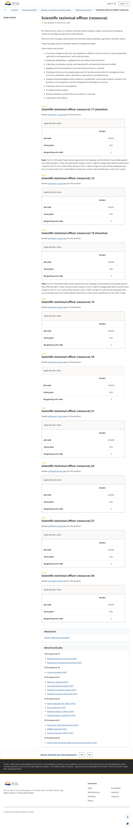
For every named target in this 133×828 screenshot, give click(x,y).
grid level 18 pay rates (57, 362)
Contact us (115, 796)
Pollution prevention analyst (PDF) (61, 690)
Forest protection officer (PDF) (60, 733)
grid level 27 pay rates (57, 526)
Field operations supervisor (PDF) (61, 715)
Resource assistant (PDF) (57, 682)
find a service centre (26, 793)
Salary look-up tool (83, 10)
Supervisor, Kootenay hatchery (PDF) (62, 725)
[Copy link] (127, 823)
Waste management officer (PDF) (61, 703)
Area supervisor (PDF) (56, 707)
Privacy (90, 800)
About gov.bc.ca (94, 792)
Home (90, 788)
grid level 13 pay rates (57, 238)
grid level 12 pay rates (57, 183)
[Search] (111, 3)
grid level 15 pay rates (57, 307)
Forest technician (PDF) (57, 672)
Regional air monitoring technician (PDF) (64, 662)
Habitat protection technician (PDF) (62, 694)
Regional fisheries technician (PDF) (62, 658)
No (90, 755)
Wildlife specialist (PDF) (57, 729)
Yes (81, 755)
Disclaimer (92, 796)
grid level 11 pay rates (57, 114)
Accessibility (116, 788)
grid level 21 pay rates (57, 416)
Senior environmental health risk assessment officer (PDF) (72, 742)
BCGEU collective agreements (57, 637)
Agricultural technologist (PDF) (60, 686)
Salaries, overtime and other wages (56, 10)
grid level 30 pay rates (57, 581)
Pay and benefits (29, 10)
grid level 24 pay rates (57, 471)
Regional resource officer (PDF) (60, 711)
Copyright (115, 792)
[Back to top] (127, 816)
